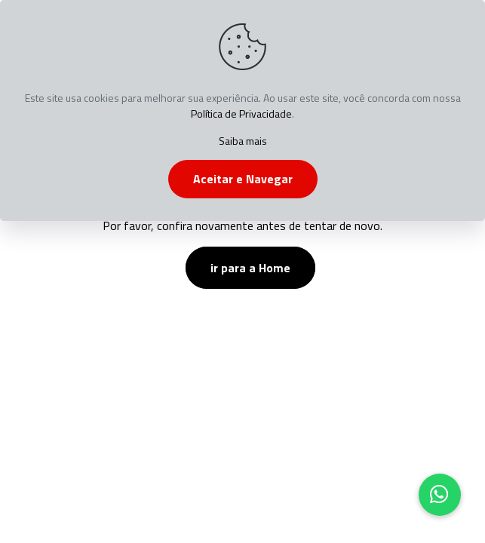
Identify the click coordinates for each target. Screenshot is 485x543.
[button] (440, 495)
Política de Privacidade (241, 113)
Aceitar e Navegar (243, 179)
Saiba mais (243, 141)
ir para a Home (250, 268)
